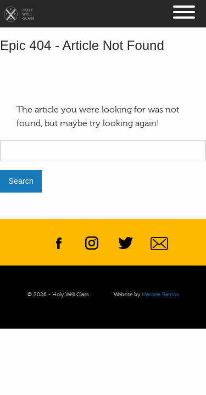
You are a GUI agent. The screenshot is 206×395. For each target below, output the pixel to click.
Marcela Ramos (160, 294)
